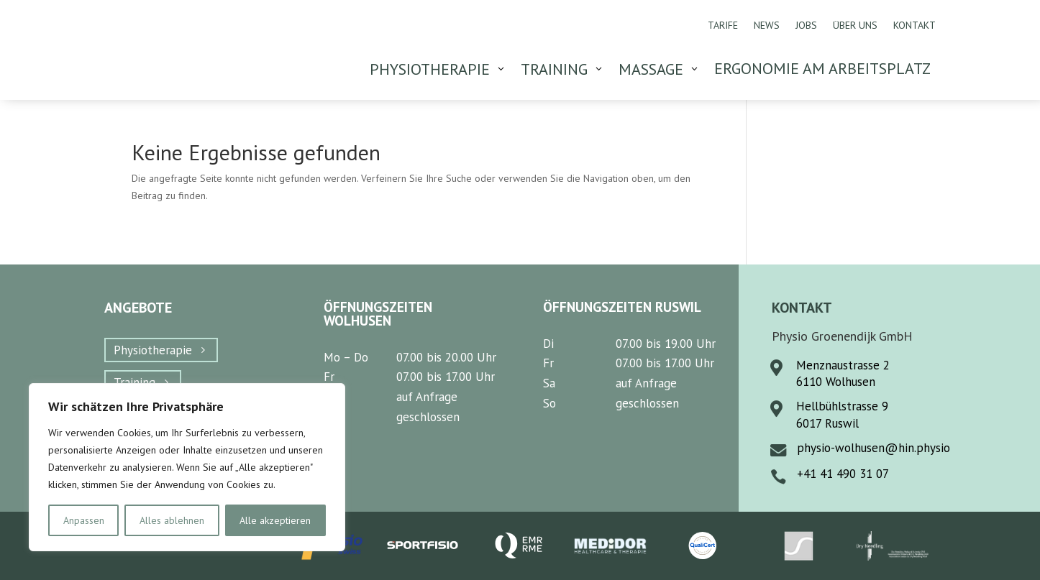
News (767, 26)
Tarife (723, 26)
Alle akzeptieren (275, 520)
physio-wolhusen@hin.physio (873, 448)
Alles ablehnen (172, 520)
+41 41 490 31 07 (843, 474)
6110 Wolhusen (835, 382)
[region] (187, 467)
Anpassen (83, 520)
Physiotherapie (153, 350)
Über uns (855, 26)
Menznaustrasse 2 (843, 365)
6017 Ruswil (827, 423)
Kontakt (914, 26)
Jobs (806, 26)
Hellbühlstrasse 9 (842, 406)
